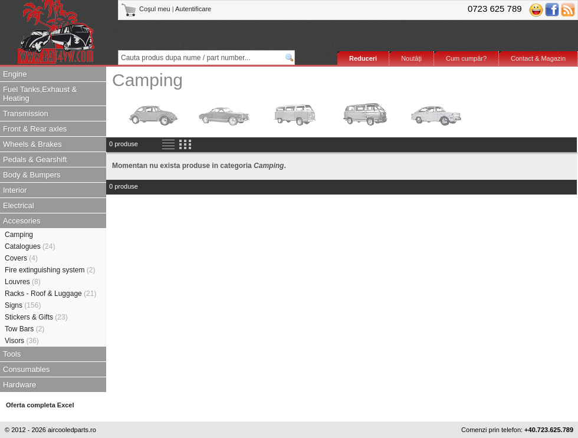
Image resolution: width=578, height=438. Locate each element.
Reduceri (363, 58)
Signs (23, 305)
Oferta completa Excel (40, 405)
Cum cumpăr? (466, 58)
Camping (19, 234)
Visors (22, 341)
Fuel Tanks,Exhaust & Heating (40, 94)
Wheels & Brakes (32, 144)
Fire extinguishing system (50, 270)
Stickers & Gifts (36, 317)
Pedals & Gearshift (35, 159)
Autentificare (193, 8)
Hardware (19, 384)
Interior (15, 190)
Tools (12, 354)
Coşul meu (146, 8)
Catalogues (30, 246)
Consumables (26, 369)
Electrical (18, 205)
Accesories (22, 220)
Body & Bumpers (32, 174)
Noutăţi (411, 58)
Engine (15, 74)
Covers (21, 258)
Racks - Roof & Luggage (50, 293)
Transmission (25, 113)
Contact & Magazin (538, 58)
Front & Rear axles (35, 128)
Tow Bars (24, 329)
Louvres (23, 282)
